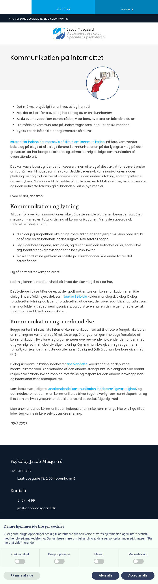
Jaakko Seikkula (75, 296)
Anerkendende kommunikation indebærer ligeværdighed (92, 389)
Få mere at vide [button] (22, 575)
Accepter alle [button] (137, 575)
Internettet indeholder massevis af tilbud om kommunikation (57, 142)
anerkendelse (77, 364)
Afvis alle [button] (105, 575)
